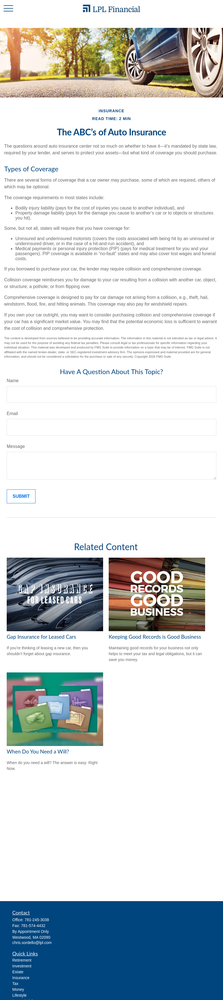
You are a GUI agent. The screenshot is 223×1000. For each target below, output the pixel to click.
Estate (17, 972)
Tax (15, 983)
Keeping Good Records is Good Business (155, 637)
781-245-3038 (37, 920)
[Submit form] (21, 496)
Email (12, 413)
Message (16, 446)
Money (18, 989)
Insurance (20, 977)
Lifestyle (19, 995)
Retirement (21, 960)
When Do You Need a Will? (38, 751)
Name (13, 380)
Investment (21, 966)
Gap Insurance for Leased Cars (41, 637)
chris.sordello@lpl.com (32, 942)
